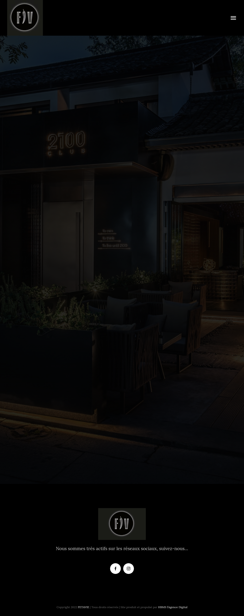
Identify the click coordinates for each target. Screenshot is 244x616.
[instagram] (128, 568)
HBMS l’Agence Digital (172, 607)
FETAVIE (83, 607)
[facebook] (115, 568)
